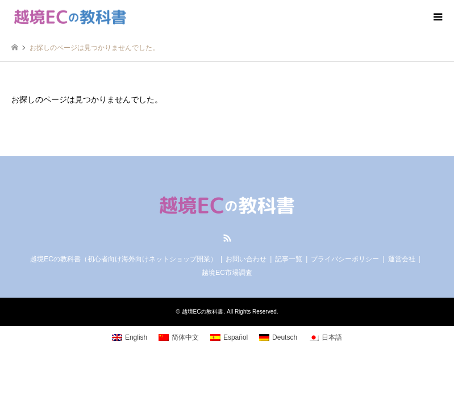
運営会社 (401, 259)
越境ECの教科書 (203, 311)
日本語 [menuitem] (332, 337)
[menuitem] (129, 337)
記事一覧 (288, 259)
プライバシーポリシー (345, 259)
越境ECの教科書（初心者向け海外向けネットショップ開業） (123, 259)
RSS (227, 238)
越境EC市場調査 (227, 273)
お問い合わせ (246, 259)
